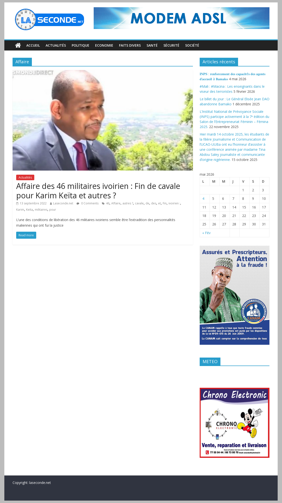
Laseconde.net (63, 203)
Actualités (56, 45)
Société (192, 45)
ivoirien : (174, 203)
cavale (139, 203)
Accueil (33, 45)
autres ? (127, 203)
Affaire (115, 203)
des (153, 203)
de (147, 203)
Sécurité (171, 45)
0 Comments (88, 203)
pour (52, 210)
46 (107, 203)
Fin (165, 203)
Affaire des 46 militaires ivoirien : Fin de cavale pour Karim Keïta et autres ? (98, 190)
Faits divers (130, 45)
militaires (41, 210)
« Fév (206, 232)
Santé (152, 45)
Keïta (29, 210)
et (159, 203)
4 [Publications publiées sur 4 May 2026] (203, 198)
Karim (20, 210)
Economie (104, 45)
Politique (80, 45)
